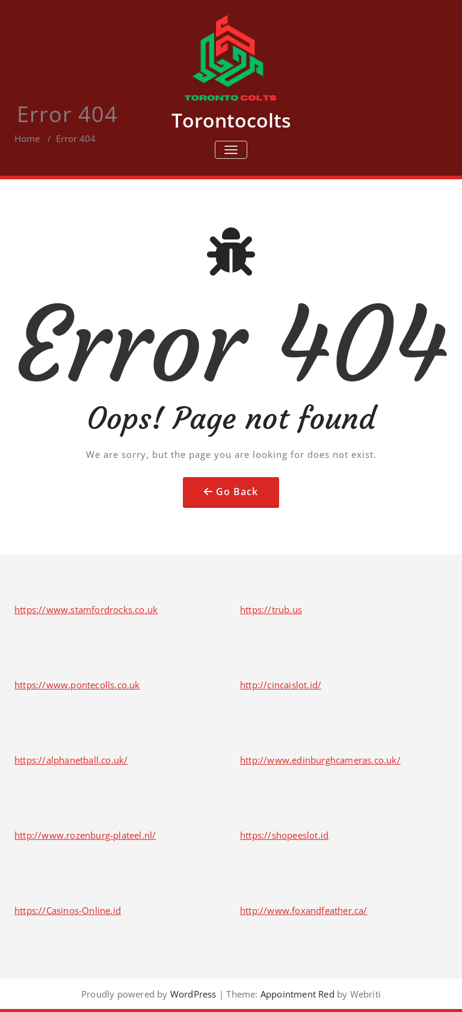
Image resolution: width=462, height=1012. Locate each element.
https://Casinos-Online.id (67, 910)
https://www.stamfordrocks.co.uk (86, 609)
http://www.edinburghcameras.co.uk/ (320, 760)
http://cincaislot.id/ (280, 685)
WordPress (193, 994)
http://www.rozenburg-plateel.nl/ (85, 835)
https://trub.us (271, 609)
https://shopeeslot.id (284, 835)
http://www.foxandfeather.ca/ (304, 910)
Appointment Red (296, 994)
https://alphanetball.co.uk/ (71, 760)
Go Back (237, 491)
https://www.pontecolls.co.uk (77, 685)
